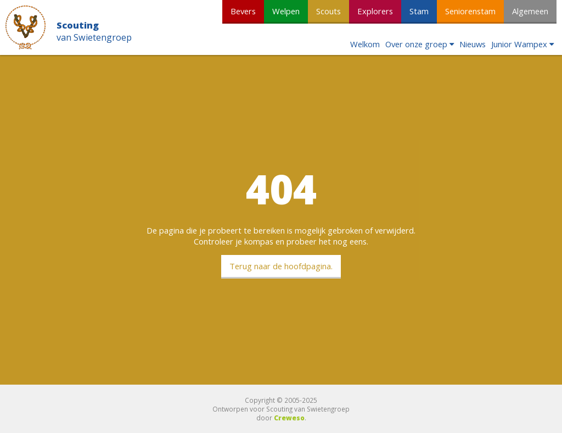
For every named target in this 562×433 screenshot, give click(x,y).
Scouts (328, 10)
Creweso (289, 417)
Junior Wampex (519, 43)
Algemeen (530, 10)
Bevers (243, 10)
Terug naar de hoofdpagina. (281, 265)
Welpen (286, 10)
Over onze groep (416, 43)
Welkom (365, 43)
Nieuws (472, 43)
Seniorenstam (470, 10)
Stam (419, 10)
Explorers (375, 10)
